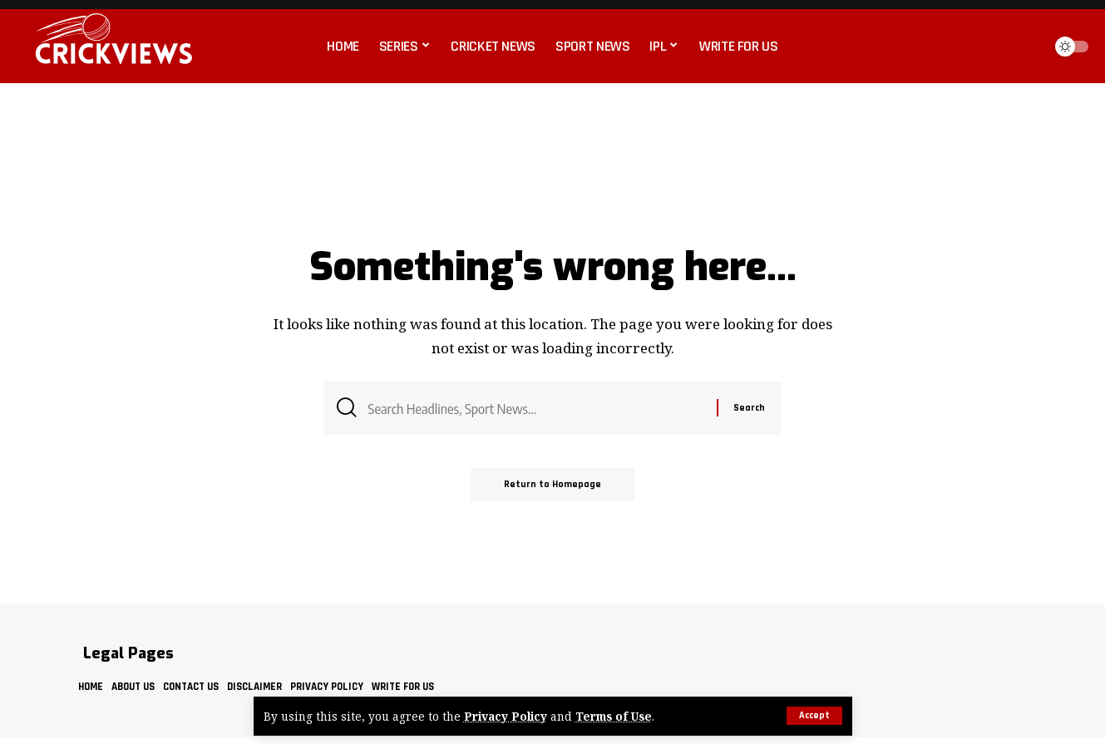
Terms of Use (613, 716)
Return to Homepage (552, 484)
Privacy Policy (505, 716)
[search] (1025, 46)
